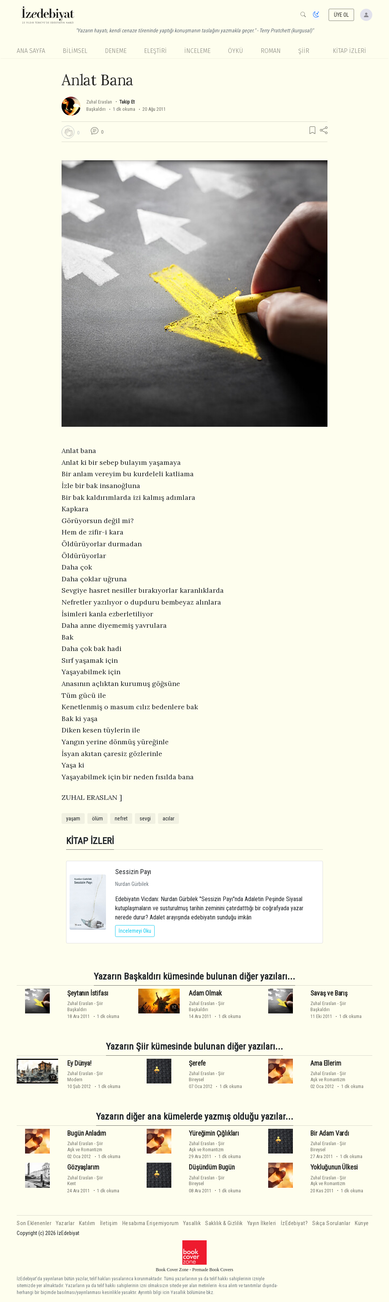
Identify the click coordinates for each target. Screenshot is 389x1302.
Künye (362, 1223)
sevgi (145, 818)
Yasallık (192, 1223)
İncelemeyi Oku (135, 931)
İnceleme (197, 50)
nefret (121, 818)
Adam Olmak (205, 993)
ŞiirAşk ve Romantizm (328, 1076)
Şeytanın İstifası (87, 993)
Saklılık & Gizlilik (224, 1223)
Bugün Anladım (86, 1133)
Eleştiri (155, 50)
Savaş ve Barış (329, 993)
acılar (168, 818)
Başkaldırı (96, 109)
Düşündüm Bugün (212, 1167)
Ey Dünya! (79, 1063)
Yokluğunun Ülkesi (333, 1167)
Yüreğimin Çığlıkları (214, 1133)
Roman (271, 50)
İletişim (109, 1223)
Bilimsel (75, 50)
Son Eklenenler (34, 1223)
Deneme (116, 50)
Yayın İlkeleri (261, 1223)
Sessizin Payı (133, 872)
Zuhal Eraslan (99, 102)
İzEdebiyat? (294, 1223)
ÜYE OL (341, 15)
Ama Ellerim (325, 1063)
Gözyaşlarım (83, 1167)
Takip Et (126, 102)
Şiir (303, 50)
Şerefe (197, 1063)
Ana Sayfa (31, 50)
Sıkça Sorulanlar (331, 1223)
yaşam (73, 818)
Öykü (235, 50)
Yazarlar (65, 1223)
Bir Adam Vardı (329, 1133)
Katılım (87, 1223)
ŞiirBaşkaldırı (85, 1006)
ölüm (97, 818)
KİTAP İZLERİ (349, 50)
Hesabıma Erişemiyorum (150, 1223)
